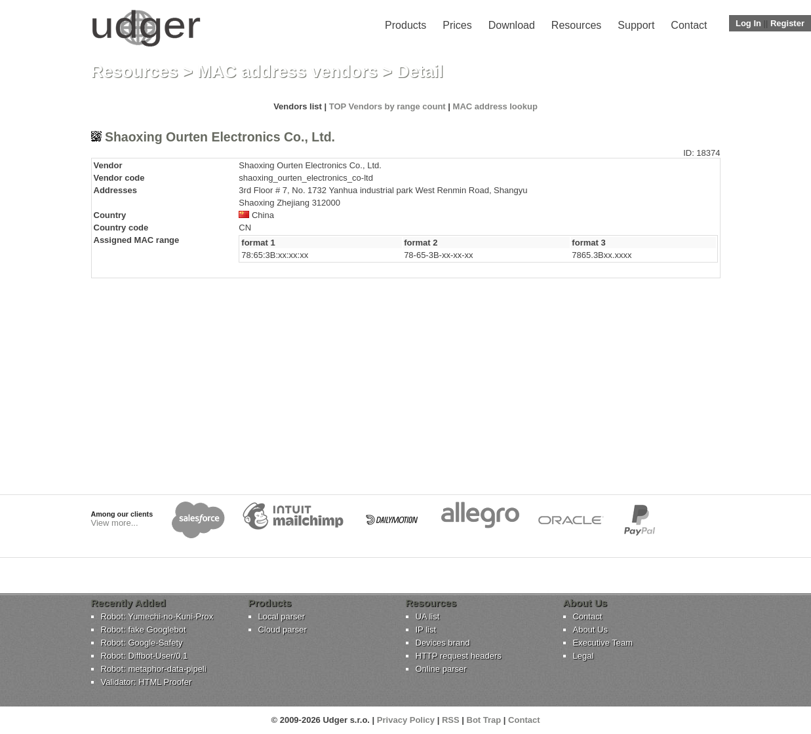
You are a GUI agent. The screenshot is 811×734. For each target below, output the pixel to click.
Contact (689, 25)
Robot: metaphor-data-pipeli (154, 669)
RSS (451, 720)
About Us (590, 629)
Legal (583, 656)
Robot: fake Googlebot (143, 629)
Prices (457, 25)
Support (636, 25)
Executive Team (603, 643)
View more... (114, 523)
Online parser (441, 669)
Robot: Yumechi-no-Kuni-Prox (157, 616)
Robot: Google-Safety (142, 643)
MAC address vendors (287, 71)
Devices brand (443, 643)
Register (787, 23)
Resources (576, 25)
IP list (426, 629)
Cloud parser (282, 629)
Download (511, 25)
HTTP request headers (459, 656)
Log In (748, 23)
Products (405, 25)
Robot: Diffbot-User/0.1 (144, 656)
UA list (428, 616)
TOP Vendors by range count (387, 106)
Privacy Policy (406, 720)
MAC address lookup (495, 106)
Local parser (282, 616)
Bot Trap (484, 720)
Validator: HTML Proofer (146, 682)
